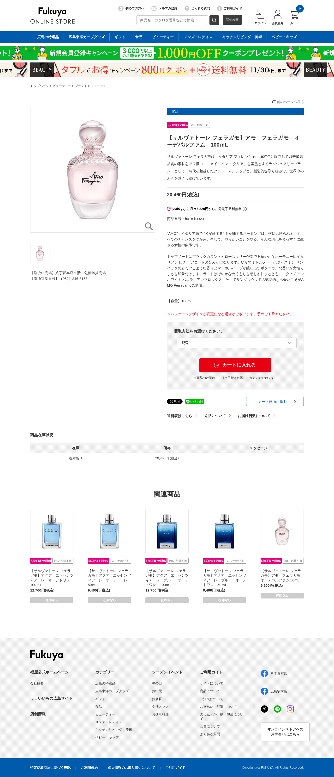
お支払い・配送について (218, 707)
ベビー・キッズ (107, 737)
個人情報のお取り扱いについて (131, 768)
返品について (215, 416)
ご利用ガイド (229, 8)
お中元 (157, 691)
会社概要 (37, 683)
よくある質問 (197, 8)
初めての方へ (131, 8)
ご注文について (211, 699)
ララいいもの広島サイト (51, 698)
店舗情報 (38, 714)
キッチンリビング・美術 (113, 730)
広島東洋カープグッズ (112, 691)
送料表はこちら (179, 416)
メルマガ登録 (164, 8)
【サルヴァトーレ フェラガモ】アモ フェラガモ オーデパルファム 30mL (282, 575)
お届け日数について (254, 416)
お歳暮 (157, 699)
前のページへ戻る (290, 102)
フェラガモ (98, 86)
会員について (210, 726)
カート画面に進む (272, 402)
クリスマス (160, 707)
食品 (98, 707)
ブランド (81, 86)
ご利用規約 (89, 768)
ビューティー (62, 86)
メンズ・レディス (108, 722)
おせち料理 (160, 714)
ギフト (100, 699)
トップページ (39, 86)
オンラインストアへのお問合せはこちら (285, 732)
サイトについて (211, 683)
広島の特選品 (105, 683)
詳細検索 (232, 20)
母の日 (157, 683)
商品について (210, 691)
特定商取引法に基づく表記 (50, 768)
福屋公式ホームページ (49, 672)
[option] (92, 170)
